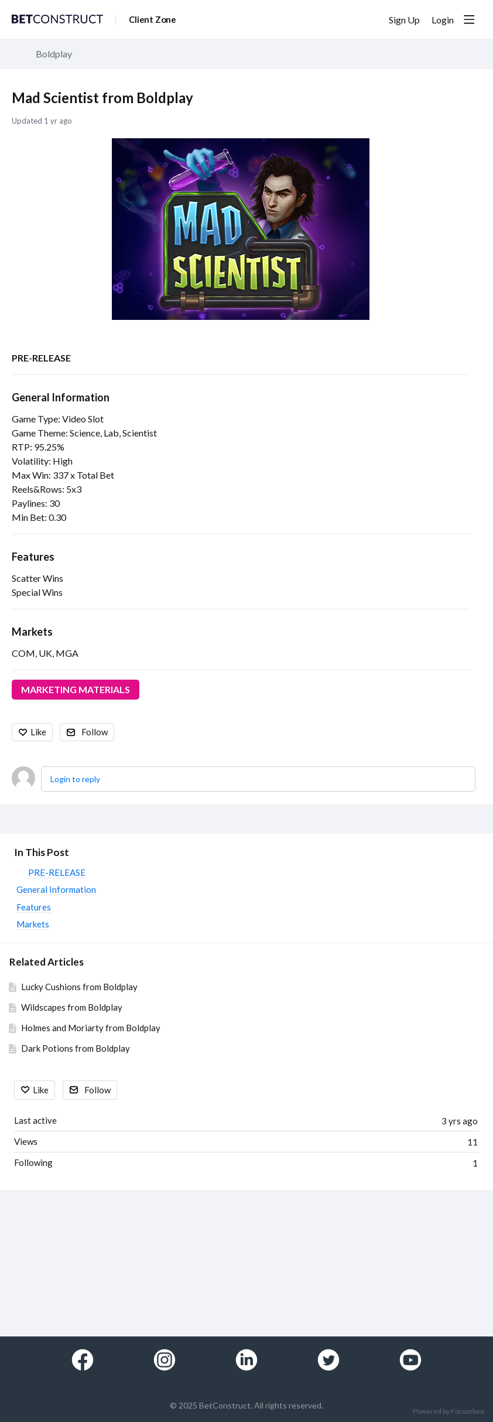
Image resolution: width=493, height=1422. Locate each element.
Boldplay (54, 53)
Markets (32, 631)
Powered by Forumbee (448, 1411)
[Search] (367, 19)
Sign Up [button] (404, 19)
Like (38, 732)
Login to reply (75, 779)
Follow (94, 732)
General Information (60, 397)
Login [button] (443, 19)
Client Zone (152, 19)
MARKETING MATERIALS (75, 689)
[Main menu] (469, 19)
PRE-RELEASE (41, 357)
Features (33, 556)
